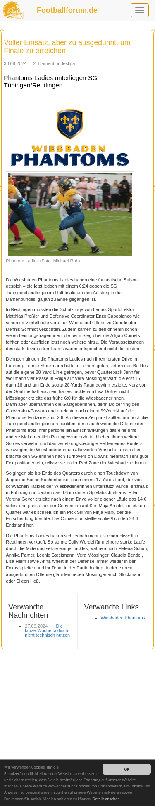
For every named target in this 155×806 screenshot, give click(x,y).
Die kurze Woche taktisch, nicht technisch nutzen (47, 630)
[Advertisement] (77, 726)
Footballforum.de (67, 10)
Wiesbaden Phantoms (123, 617)
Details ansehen (106, 798)
